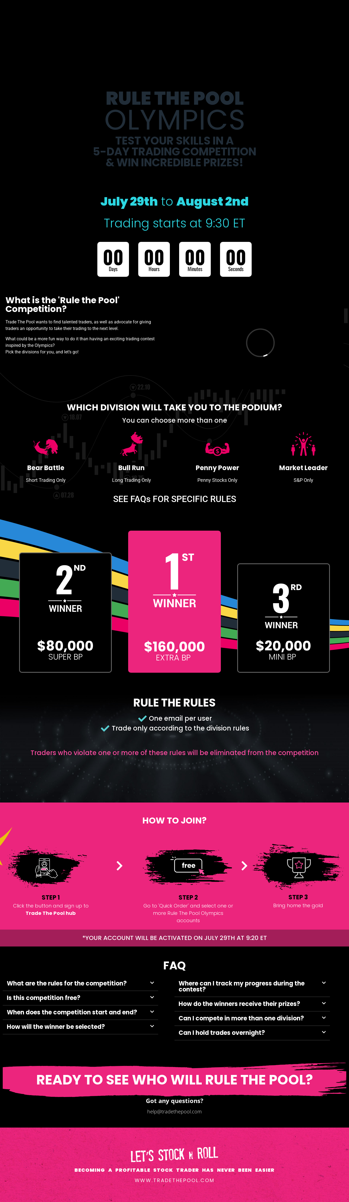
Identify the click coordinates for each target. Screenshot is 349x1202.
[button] (80, 983)
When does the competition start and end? (72, 1012)
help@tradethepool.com (174, 1111)
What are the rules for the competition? (67, 983)
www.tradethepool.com (175, 1180)
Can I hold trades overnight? (222, 1033)
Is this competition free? (43, 998)
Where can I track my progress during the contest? (242, 986)
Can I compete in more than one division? (241, 1018)
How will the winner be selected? (56, 1027)
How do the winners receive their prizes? (239, 1004)
